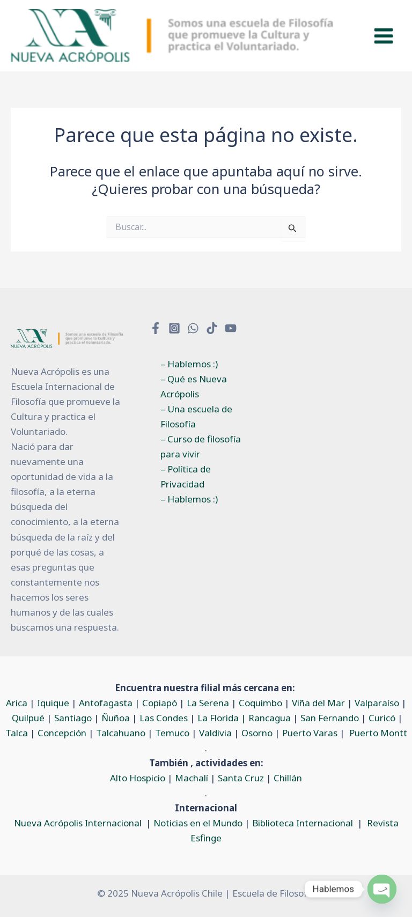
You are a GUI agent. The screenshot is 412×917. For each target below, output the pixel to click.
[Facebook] (155, 328)
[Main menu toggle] (384, 36)
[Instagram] (174, 328)
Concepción (62, 733)
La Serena (208, 703)
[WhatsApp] (193, 328)
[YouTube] (231, 328)
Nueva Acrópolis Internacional (78, 823)
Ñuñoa (115, 718)
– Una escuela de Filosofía (196, 416)
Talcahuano (120, 733)
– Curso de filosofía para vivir (200, 446)
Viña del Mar (318, 703)
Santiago (73, 718)
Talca (16, 733)
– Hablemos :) (189, 364)
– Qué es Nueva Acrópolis (193, 386)
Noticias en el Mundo (197, 823)
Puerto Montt (378, 733)
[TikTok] (212, 328)
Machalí (191, 778)
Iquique (53, 703)
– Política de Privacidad (185, 476)
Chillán (288, 778)
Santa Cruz (241, 778)
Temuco (172, 733)
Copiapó (159, 703)
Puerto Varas (309, 733)
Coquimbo (260, 703)
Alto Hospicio (137, 778)
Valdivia (215, 733)
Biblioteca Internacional (302, 823)
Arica (16, 703)
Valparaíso (377, 703)
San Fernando (329, 718)
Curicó (382, 718)
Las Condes (163, 718)
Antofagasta (106, 703)
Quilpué (28, 718)
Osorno (257, 733)
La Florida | (222, 718)
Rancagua (269, 718)
